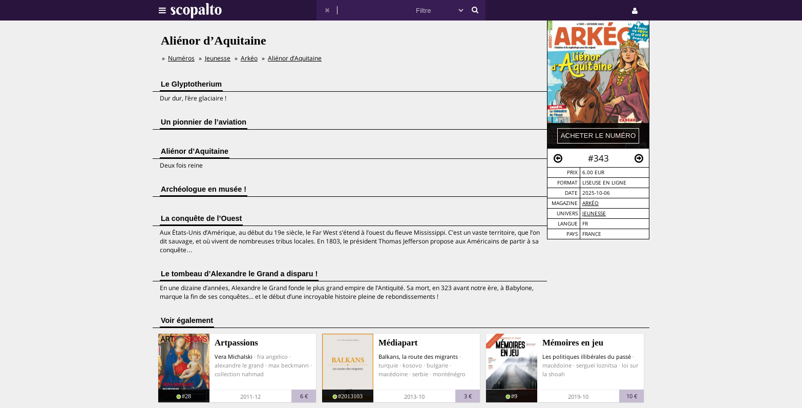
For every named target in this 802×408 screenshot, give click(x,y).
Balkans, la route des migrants (418, 356)
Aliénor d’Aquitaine (295, 58)
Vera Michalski (233, 356)
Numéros (181, 58)
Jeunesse (594, 213)
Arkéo (590, 203)
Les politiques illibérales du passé (586, 356)
